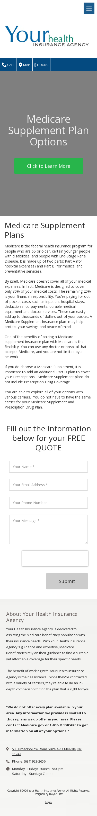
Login (48, 802)
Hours (41, 64)
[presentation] (55, 558)
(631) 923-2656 (35, 761)
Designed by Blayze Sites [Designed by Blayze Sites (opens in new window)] (48, 794)
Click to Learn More (48, 166)
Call (8, 64)
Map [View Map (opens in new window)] (24, 64)
